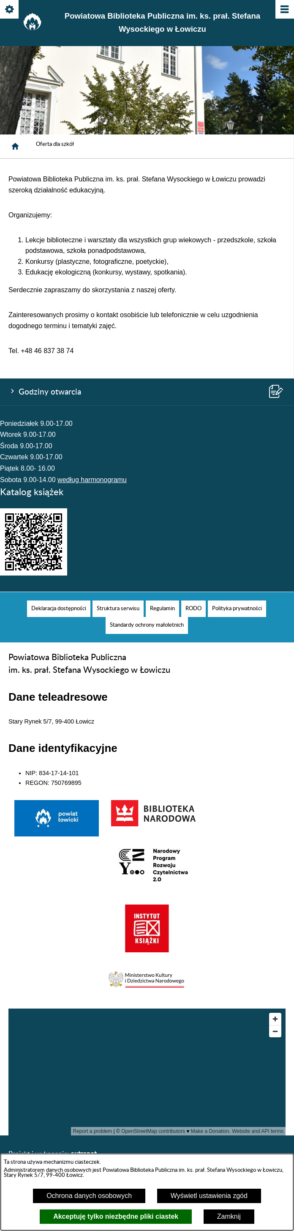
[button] (147, 989)
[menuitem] (58, 608)
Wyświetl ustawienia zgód (209, 1195)
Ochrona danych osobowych (89, 1195)
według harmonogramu (92, 479)
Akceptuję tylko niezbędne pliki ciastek (115, 1216)
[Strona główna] (15, 146)
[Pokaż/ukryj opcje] (10, 10)
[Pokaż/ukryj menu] (284, 10)
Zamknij (229, 1216)
